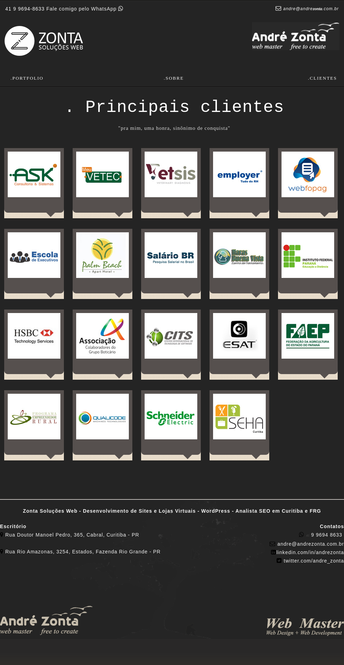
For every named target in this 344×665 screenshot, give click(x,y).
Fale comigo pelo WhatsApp (64, 9)
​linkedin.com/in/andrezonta (310, 552)
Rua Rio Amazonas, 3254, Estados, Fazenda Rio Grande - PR (83, 551)
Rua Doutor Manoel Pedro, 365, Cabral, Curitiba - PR (72, 535)
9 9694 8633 (321, 535)
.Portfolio (27, 78)
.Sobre (174, 78)
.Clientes (322, 78)
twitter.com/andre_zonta (314, 561)
